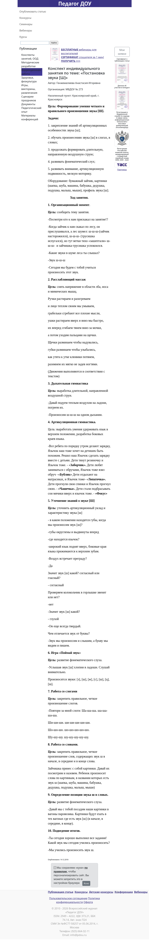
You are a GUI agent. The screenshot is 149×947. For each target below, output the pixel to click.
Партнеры (122, 169)
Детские (94, 892)
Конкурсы (25, 18)
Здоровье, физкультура (29, 79)
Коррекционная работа (31, 72)
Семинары (25, 24)
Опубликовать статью (32, 11)
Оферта (88, 902)
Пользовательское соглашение (68, 898)
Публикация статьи (60, 892)
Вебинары (25, 30)
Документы (28, 104)
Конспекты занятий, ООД (29, 56)
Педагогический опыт (31, 109)
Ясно (86, 883)
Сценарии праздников (28, 98)
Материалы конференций (29, 117)
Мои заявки (122, 51)
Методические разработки (30, 64)
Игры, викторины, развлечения (29, 89)
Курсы (23, 37)
